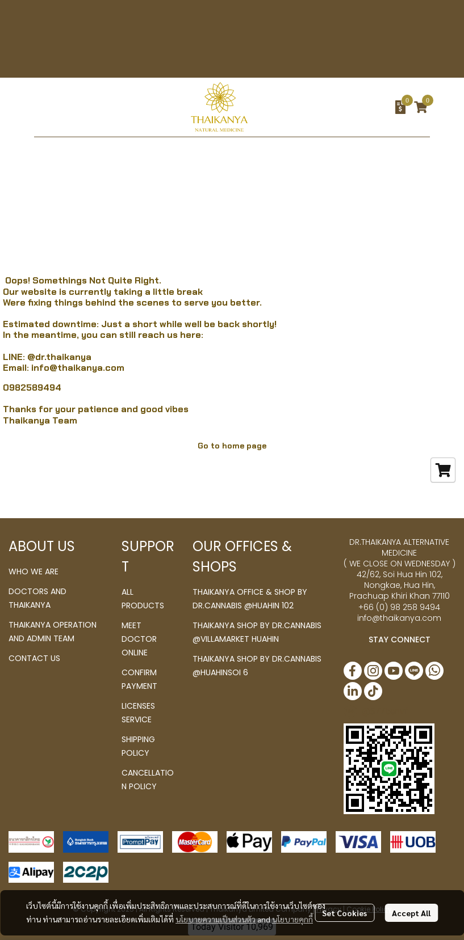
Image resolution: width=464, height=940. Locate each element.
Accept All (411, 913)
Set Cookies (344, 913)
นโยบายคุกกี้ (292, 919)
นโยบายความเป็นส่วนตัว (215, 919)
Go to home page (232, 446)
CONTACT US (34, 658)
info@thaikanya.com (77, 368)
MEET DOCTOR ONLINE (139, 639)
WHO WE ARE (33, 571)
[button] (337, 107)
